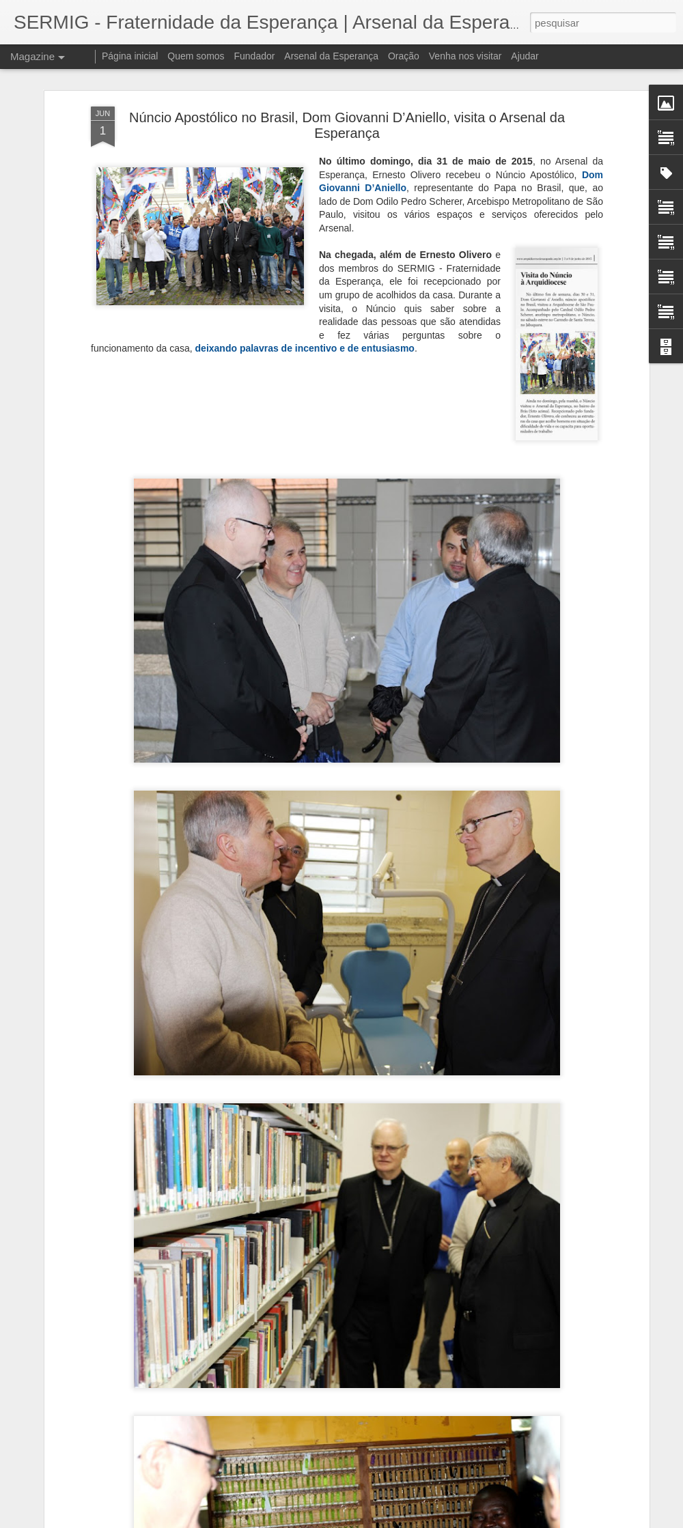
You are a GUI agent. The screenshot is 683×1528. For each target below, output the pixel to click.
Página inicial (130, 56)
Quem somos (195, 56)
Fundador (254, 56)
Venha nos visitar (465, 56)
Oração (403, 56)
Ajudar (524, 56)
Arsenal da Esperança (331, 56)
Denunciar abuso (441, 1520)
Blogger (395, 1520)
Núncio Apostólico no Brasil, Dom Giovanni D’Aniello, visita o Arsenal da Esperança (347, 111)
